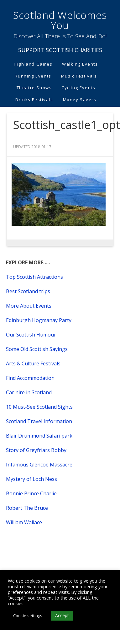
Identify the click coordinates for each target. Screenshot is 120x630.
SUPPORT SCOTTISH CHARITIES (60, 50)
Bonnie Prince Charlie (31, 493)
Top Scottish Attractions (34, 276)
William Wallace (24, 522)
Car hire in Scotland (29, 392)
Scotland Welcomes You (60, 20)
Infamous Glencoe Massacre (39, 464)
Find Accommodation (30, 377)
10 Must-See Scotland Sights (39, 406)
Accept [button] (62, 615)
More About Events (28, 305)
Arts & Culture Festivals (33, 363)
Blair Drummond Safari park (39, 435)
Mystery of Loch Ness (31, 479)
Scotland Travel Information (39, 421)
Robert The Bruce (27, 507)
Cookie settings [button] (27, 615)
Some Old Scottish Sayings (37, 349)
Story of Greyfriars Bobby (36, 450)
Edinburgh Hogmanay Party (38, 320)
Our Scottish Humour (31, 334)
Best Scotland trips (28, 291)
